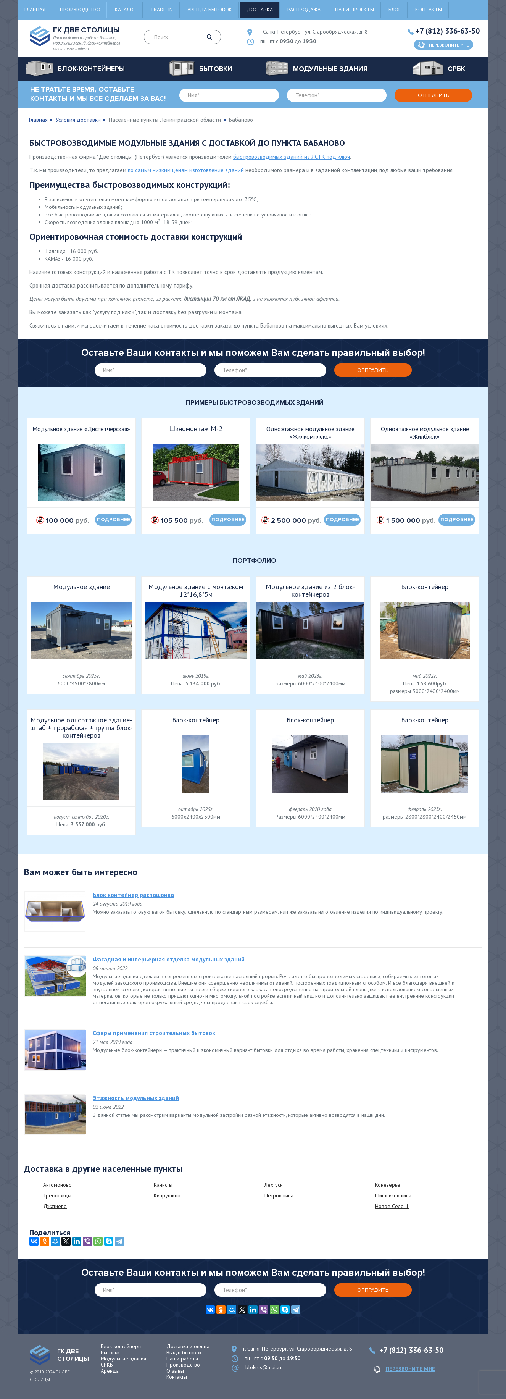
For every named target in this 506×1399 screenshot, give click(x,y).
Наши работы (182, 1358)
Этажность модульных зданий (136, 1098)
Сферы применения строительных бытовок (154, 1033)
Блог (394, 9)
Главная (34, 9)
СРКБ (107, 1365)
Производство (80, 9)
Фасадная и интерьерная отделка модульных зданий (169, 959)
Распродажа (304, 9)
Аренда (110, 1371)
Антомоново (57, 1184)
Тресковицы (57, 1195)
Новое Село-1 (392, 1206)
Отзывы (175, 1371)
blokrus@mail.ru (264, 1367)
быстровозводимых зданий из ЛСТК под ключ (291, 156)
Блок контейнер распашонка (133, 894)
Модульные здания (123, 1358)
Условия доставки (78, 119)
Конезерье (387, 1184)
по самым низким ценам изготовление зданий (186, 170)
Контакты (428, 9)
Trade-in (161, 9)
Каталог (125, 9)
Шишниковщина (393, 1195)
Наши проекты (354, 9)
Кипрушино (167, 1195)
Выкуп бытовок (183, 1352)
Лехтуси (273, 1184)
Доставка (260, 9)
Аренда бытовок (209, 9)
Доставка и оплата (187, 1346)
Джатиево (55, 1206)
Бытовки (110, 1352)
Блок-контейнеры (121, 1346)
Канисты (163, 1184)
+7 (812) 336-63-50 (448, 31)
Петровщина (278, 1195)
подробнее (113, 520)
